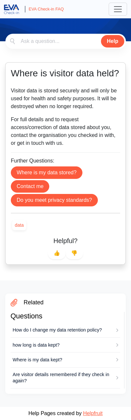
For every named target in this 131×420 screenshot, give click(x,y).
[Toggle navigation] (118, 9)
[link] (19, 225)
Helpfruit (93, 413)
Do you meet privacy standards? (54, 200)
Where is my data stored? (46, 172)
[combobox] (65, 41)
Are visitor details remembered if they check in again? (60, 377)
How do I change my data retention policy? (57, 330)
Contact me (30, 186)
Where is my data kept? (37, 359)
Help (113, 41)
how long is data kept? (35, 345)
